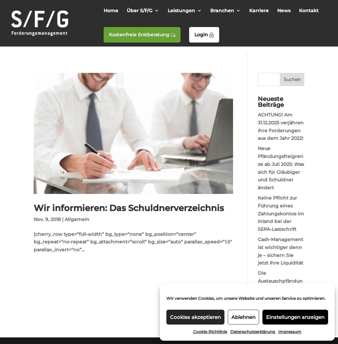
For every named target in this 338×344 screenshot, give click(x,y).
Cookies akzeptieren (195, 317)
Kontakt (309, 11)
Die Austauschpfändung (280, 281)
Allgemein (77, 219)
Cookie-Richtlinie (210, 331)
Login (204, 35)
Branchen (222, 11)
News (283, 11)
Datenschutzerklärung (252, 331)
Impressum (289, 331)
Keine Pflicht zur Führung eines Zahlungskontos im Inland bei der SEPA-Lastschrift (281, 213)
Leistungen (181, 11)
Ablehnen (243, 317)
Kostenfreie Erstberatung (142, 35)
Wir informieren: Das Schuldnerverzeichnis (129, 208)
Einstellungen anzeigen (295, 317)
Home (111, 11)
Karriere (259, 11)
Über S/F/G (139, 11)
